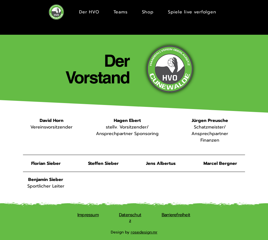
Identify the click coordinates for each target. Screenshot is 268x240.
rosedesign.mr (144, 232)
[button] (121, 12)
